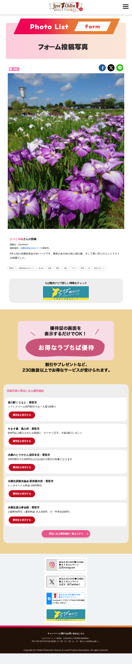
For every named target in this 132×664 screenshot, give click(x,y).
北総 (15, 69)
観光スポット (99, 268)
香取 (57, 268)
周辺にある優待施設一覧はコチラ (66, 534)
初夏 (49, 268)
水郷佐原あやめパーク (31, 248)
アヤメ (73, 268)
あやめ (41, 268)
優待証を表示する (22, 415)
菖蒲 (82, 268)
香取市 (11, 268)
